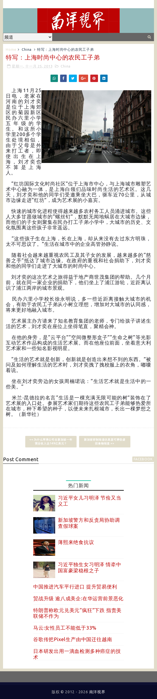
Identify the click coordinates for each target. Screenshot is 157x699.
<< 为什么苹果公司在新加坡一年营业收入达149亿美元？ (50, 441)
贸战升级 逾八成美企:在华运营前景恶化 (78, 598)
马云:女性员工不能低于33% (65, 627)
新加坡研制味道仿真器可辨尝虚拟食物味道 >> (104, 441)
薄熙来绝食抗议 (76, 542)
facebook (143, 459)
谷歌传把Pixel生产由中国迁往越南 (72, 639)
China (27, 49)
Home (11, 49)
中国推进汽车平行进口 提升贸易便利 (75, 586)
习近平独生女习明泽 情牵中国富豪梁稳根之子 (89, 567)
